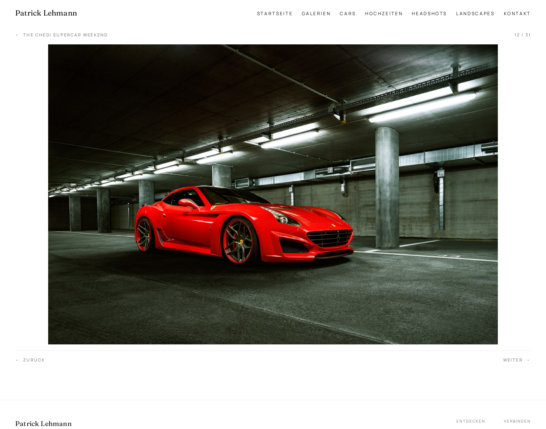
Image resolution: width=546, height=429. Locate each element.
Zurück (30, 360)
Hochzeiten (384, 13)
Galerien (316, 13)
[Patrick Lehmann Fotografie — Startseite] (46, 13)
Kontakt (517, 13)
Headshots (429, 13)
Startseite (275, 13)
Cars (348, 13)
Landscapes (475, 13)
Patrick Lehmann (43, 423)
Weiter (517, 360)
